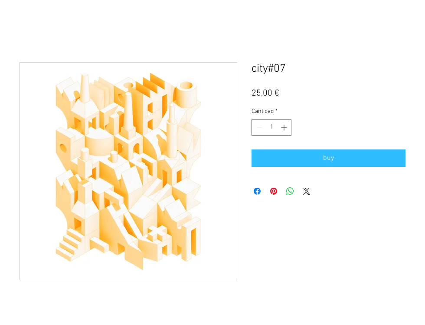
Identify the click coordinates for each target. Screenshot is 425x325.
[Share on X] (306, 191)
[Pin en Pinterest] (273, 191)
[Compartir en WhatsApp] (290, 191)
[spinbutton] (271, 127)
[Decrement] (258, 127)
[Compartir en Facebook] (257, 191)
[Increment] (284, 127)
